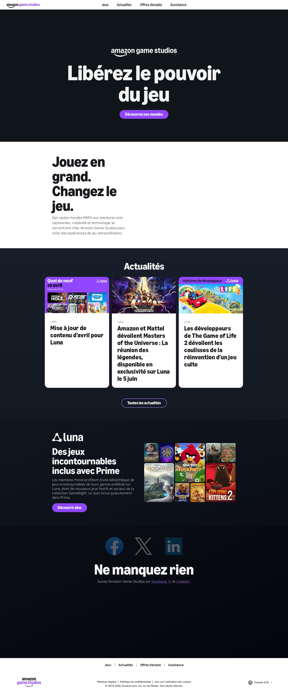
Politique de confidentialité (135, 681)
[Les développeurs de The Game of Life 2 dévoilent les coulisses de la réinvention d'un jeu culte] (211, 295)
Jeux (105, 5)
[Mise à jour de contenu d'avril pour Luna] (77, 295)
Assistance (178, 5)
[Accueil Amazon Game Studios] (23, 5)
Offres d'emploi (151, 5)
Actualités (124, 5)
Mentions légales (106, 681)
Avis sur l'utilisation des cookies (173, 681)
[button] (260, 682)
